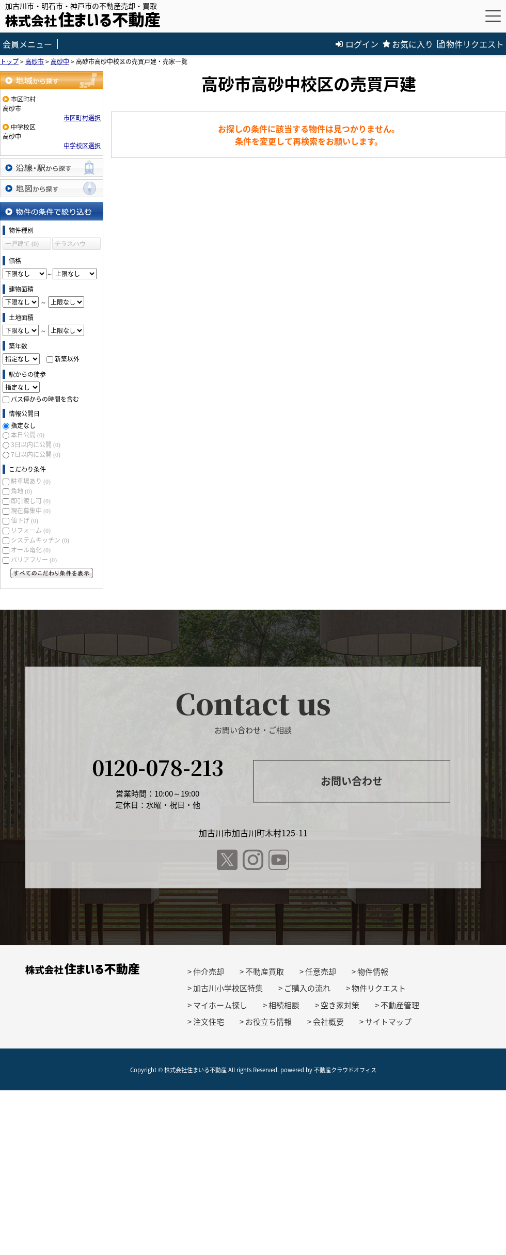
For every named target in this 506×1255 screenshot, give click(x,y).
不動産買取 (264, 971)
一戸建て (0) (22, 243)
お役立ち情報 (268, 1021)
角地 (21, 491)
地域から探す (51, 80)
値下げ (24, 520)
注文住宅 (208, 1021)
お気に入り (408, 44)
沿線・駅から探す (51, 167)
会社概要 (328, 1021)
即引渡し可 (31, 500)
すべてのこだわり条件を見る (51, 573)
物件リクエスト (470, 44)
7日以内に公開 (35, 454)
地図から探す (51, 188)
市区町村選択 (82, 117)
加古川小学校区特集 (228, 988)
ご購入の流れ (307, 988)
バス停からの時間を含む (45, 399)
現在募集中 (31, 510)
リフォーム (31, 530)
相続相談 (283, 1005)
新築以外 (67, 358)
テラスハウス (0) (70, 245)
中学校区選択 (82, 145)
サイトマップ (388, 1021)
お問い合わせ (352, 781)
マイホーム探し (220, 1005)
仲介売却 (208, 971)
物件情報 (372, 971)
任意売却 (320, 971)
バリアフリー (34, 559)
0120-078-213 (158, 767)
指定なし (23, 425)
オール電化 (31, 549)
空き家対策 (340, 1005)
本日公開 (27, 434)
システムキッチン (40, 540)
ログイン (357, 44)
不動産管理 (400, 1005)
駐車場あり (31, 481)
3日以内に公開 (35, 444)
